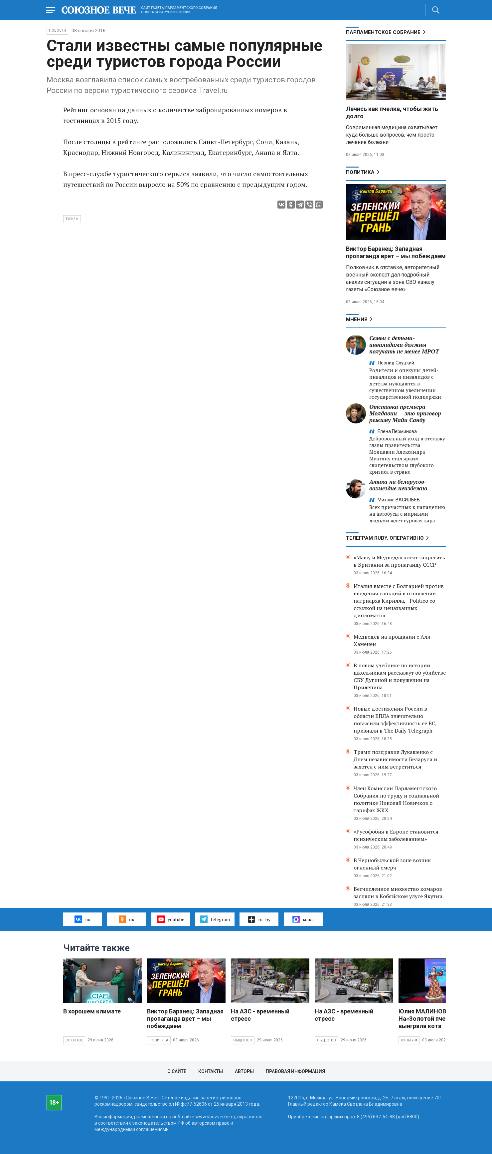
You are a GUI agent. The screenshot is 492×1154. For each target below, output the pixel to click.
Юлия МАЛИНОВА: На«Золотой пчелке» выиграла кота (429, 1018)
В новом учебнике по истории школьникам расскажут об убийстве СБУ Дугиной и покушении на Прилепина (400, 676)
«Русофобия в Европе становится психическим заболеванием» (396, 835)
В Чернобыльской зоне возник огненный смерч (392, 864)
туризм (72, 219)
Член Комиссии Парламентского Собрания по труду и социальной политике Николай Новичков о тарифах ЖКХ (396, 799)
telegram (215, 919)
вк (82, 919)
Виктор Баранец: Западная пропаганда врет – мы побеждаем (396, 252)
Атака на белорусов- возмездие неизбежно (398, 485)
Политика (360, 172)
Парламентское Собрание (383, 32)
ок (126, 919)
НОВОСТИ (57, 30)
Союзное (74, 1040)
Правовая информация (295, 1071)
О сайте (176, 1071)
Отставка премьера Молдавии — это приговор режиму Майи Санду (405, 413)
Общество (242, 1040)
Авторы (244, 1071)
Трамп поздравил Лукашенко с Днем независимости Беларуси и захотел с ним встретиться (395, 759)
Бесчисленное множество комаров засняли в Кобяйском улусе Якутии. (399, 892)
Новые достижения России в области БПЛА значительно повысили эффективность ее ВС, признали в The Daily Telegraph (395, 719)
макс (303, 919)
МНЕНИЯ (357, 319)
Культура (409, 1040)
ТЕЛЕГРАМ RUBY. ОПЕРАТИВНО (385, 538)
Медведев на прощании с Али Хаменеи (392, 640)
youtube (170, 919)
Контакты (210, 1071)
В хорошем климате (92, 1011)
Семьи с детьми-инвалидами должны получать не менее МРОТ (404, 344)
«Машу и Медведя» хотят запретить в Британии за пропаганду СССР (399, 561)
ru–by (259, 919)
